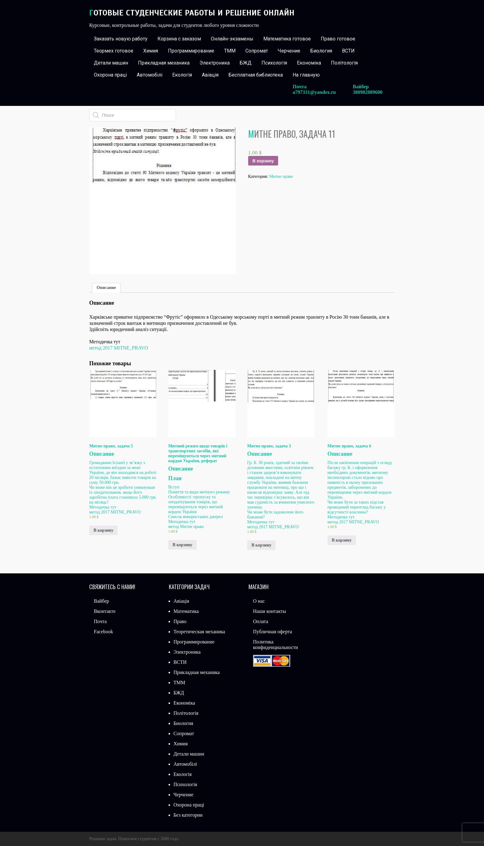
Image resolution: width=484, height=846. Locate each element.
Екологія (182, 75)
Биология (321, 51)
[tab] (106, 288)
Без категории (187, 815)
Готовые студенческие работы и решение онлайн (191, 13)
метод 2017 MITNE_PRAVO (118, 347)
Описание (106, 287)
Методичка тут (102, 507)
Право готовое (338, 39)
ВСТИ (348, 51)
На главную (306, 75)
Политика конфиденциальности (275, 644)
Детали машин (111, 63)
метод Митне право (186, 526)
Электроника (214, 63)
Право (179, 621)
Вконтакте (104, 611)
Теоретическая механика (199, 631)
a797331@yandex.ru (314, 92)
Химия (150, 51)
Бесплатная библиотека (255, 75)
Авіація (210, 75)
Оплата (260, 621)
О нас (259, 601)
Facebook (103, 631)
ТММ (230, 51)
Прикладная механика (164, 63)
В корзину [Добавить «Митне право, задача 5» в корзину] (103, 530)
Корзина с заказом (179, 39)
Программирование (191, 51)
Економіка (309, 63)
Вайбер (101, 601)
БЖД (246, 63)
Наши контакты (269, 611)
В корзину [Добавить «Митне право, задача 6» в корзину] (342, 540)
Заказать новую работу (121, 39)
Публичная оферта (272, 631)
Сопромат (256, 51)
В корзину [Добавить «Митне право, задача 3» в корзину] (261, 545)
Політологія (344, 63)
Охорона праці (110, 75)
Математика (186, 611)
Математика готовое (287, 39)
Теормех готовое (113, 51)
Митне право (281, 176)
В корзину (263, 160)
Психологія (274, 63)
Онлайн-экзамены (232, 39)
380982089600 (367, 92)
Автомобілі (149, 75)
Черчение (289, 51)
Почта (100, 621)
